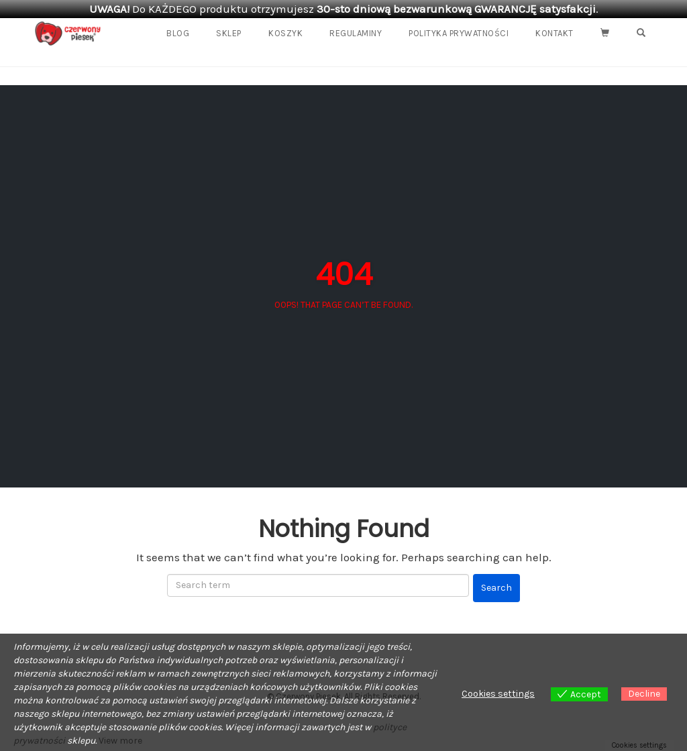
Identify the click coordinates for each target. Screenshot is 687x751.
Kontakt (554, 33)
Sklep (229, 33)
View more (120, 740)
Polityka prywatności (459, 33)
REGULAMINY (355, 33)
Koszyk (285, 33)
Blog (177, 33)
